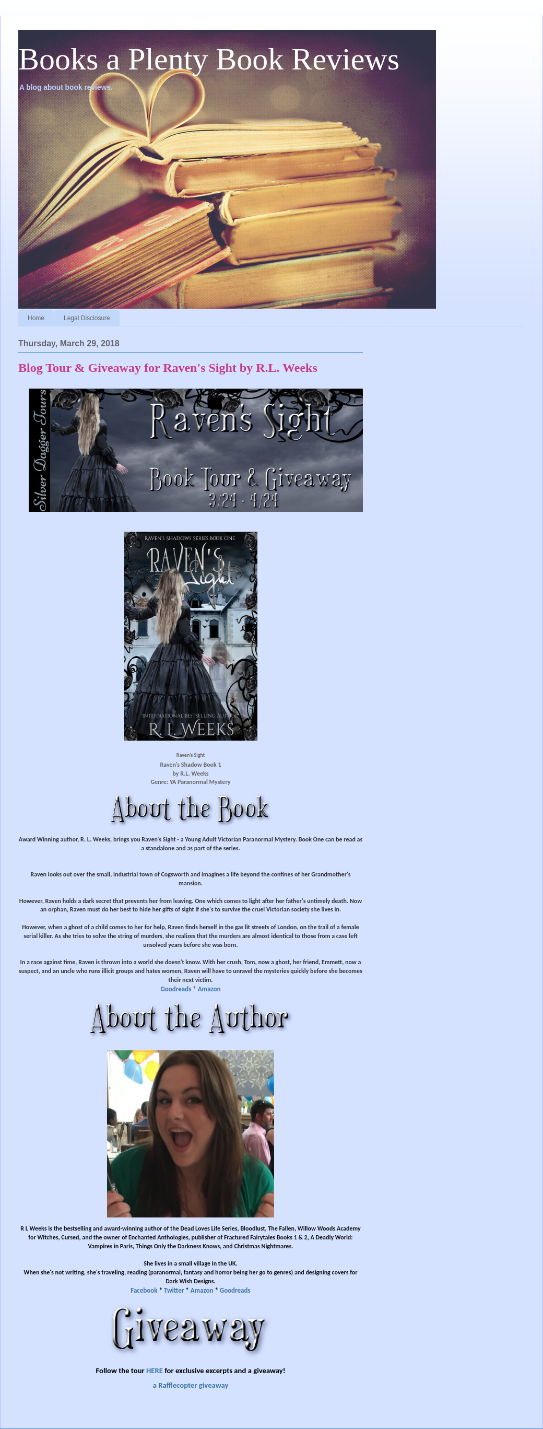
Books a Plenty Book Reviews (208, 59)
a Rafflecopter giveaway (191, 1385)
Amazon (209, 989)
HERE (154, 1370)
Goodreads (176, 989)
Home (36, 318)
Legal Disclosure (87, 318)
